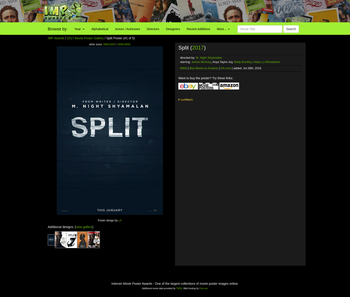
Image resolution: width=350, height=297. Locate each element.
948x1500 (109, 44)
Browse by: (58, 29)
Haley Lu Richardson (266, 62)
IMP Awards (56, 38)
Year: (79, 29)
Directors (153, 29)
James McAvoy (201, 62)
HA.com (226, 68)
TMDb (179, 288)
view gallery (84, 227)
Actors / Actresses (127, 29)
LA (120, 220)
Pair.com (203, 288)
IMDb (183, 68)
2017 (198, 48)
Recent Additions (198, 29)
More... (223, 29)
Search (291, 29)
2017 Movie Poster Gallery (85, 38)
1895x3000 (123, 44)
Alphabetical (99, 29)
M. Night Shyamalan (209, 57)
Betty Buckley (243, 62)
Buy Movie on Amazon (204, 68)
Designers (173, 29)
